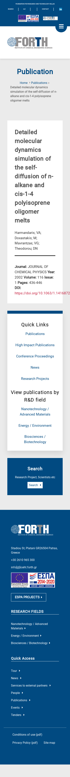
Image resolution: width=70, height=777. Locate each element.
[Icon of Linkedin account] (61, 9)
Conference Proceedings (35, 356)
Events (17, 707)
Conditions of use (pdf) (27, 734)
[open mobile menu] (61, 26)
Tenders (18, 715)
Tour (15, 671)
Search (35, 485)
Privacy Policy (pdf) (25, 742)
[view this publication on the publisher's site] (42, 293)
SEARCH (11, 9)
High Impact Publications (35, 345)
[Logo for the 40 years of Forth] (50, 18)
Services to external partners (31, 685)
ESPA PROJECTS (28, 597)
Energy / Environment (35, 425)
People (17, 693)
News (35, 367)
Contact (45, 9)
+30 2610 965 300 (23, 560)
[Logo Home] (35, 42)
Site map (49, 742)
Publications (39, 83)
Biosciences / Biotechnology (30, 643)
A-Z (24, 9)
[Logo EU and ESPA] (28, 18)
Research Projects (35, 379)
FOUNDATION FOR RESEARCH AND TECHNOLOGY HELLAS (35, 4)
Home (23, 83)
